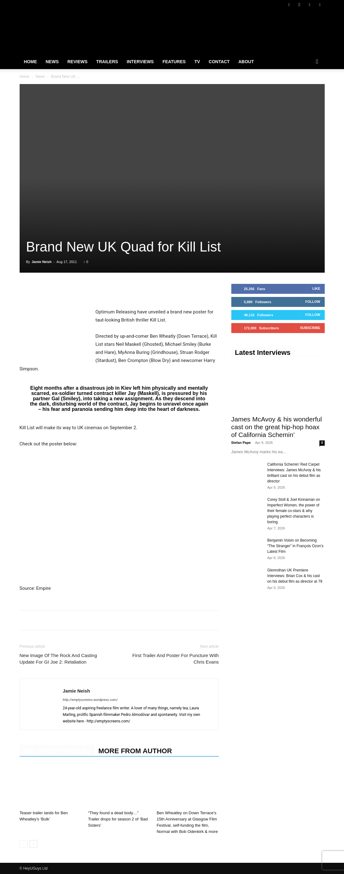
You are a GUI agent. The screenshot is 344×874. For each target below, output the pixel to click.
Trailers (107, 61)
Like (316, 288)
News (52, 61)
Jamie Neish (41, 262)
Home (30, 61)
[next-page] (33, 844)
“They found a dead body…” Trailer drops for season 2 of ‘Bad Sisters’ (118, 819)
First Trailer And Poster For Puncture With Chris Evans (175, 659)
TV (197, 61)
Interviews (140, 61)
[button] (317, 61)
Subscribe (310, 328)
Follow (312, 301)
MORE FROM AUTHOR (135, 751)
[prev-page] (23, 844)
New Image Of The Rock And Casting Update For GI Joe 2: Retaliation (58, 659)
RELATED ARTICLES (57, 751)
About (246, 61)
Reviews (78, 61)
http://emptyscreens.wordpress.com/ (90, 700)
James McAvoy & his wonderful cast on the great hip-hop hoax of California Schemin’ (276, 427)
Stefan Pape (241, 442)
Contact (219, 61)
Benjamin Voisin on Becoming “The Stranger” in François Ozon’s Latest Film (295, 546)
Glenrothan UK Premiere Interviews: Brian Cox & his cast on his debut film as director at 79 (295, 576)
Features (174, 61)
